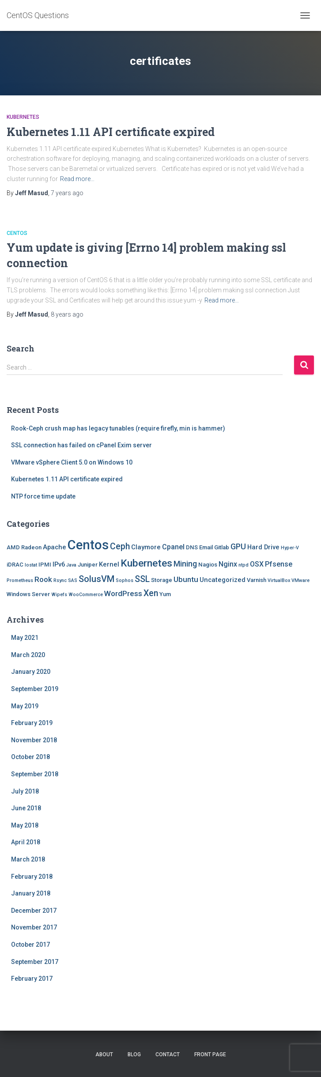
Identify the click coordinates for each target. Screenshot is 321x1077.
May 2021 (24, 637)
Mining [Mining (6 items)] (185, 563)
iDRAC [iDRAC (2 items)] (15, 564)
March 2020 (28, 654)
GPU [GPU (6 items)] (238, 546)
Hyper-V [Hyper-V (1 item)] (290, 548)
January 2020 (30, 671)
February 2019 (32, 722)
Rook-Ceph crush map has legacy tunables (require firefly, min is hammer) (118, 428)
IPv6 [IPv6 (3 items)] (59, 564)
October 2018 (30, 756)
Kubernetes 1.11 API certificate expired (111, 132)
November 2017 (34, 927)
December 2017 (34, 910)
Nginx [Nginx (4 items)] (228, 564)
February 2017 (32, 978)
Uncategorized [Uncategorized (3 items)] (222, 580)
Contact (167, 1054)
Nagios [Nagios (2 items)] (207, 564)
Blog (134, 1054)
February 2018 (32, 876)
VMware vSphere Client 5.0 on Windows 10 (71, 462)
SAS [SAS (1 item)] (72, 580)
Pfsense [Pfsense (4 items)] (278, 564)
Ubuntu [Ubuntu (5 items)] (186, 579)
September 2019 (34, 688)
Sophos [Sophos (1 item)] (124, 580)
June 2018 (26, 808)
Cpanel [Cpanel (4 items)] (173, 547)
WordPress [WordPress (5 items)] (123, 593)
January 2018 (30, 893)
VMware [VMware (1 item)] (300, 580)
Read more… (77, 178)
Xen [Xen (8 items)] (151, 593)
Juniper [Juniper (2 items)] (88, 564)
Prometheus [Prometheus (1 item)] (20, 580)
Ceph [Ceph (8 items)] (120, 546)
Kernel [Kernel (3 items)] (109, 564)
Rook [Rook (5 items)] (43, 579)
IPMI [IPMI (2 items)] (44, 564)
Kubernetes (23, 117)
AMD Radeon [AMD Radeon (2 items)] (24, 547)
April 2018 (25, 842)
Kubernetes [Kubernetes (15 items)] (146, 563)
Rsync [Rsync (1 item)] (60, 580)
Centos (17, 233)
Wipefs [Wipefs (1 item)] (59, 594)
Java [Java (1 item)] (71, 565)
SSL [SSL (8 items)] (142, 579)
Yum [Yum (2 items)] (165, 594)
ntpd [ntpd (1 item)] (243, 565)
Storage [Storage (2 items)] (161, 580)
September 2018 (34, 774)
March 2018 (28, 859)
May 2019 (24, 706)
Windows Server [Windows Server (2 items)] (28, 594)
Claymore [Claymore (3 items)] (146, 547)
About (104, 1054)
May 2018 (24, 825)
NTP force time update (43, 496)
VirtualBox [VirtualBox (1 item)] (279, 580)
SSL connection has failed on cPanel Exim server (81, 445)
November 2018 (34, 740)
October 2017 (30, 944)
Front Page (210, 1054)
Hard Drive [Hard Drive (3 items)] (263, 547)
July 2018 (25, 791)
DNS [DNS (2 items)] (192, 547)
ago (67, 193)
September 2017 (34, 961)
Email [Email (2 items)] (206, 547)
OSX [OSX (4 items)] (257, 564)
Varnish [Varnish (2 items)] (256, 580)
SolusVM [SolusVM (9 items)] (96, 579)
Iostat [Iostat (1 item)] (31, 565)
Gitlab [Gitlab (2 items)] (221, 547)
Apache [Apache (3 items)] (54, 547)
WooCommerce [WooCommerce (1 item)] (85, 594)
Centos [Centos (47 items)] (88, 544)
